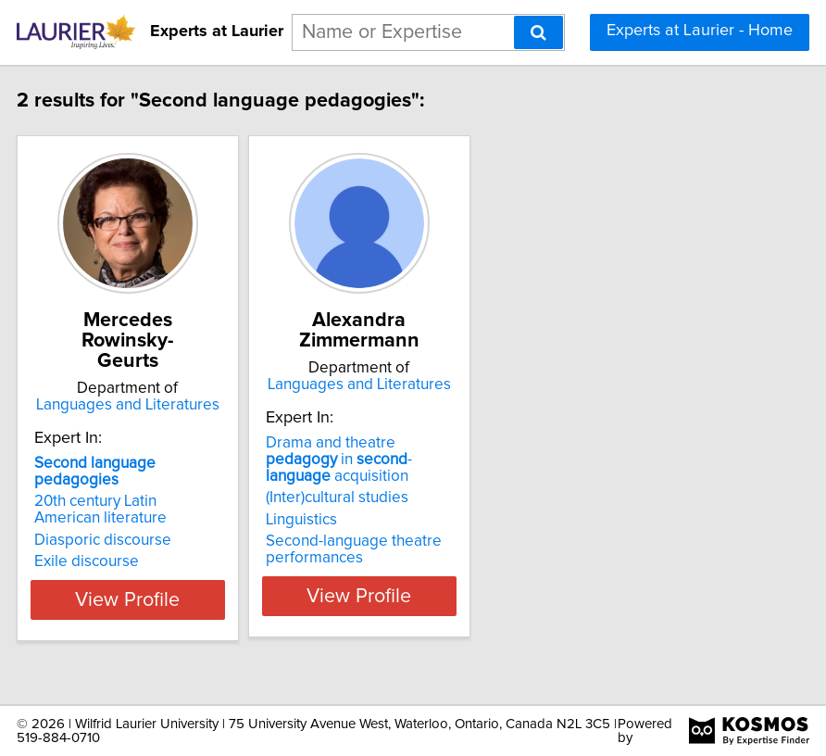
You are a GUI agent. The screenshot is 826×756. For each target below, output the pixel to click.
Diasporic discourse (151, 540)
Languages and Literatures (177, 405)
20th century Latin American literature (149, 509)
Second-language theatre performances (403, 569)
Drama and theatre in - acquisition (388, 480)
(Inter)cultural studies (386, 518)
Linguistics (350, 540)
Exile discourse (135, 561)
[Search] (538, 32)
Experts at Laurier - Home (700, 30)
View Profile (177, 616)
